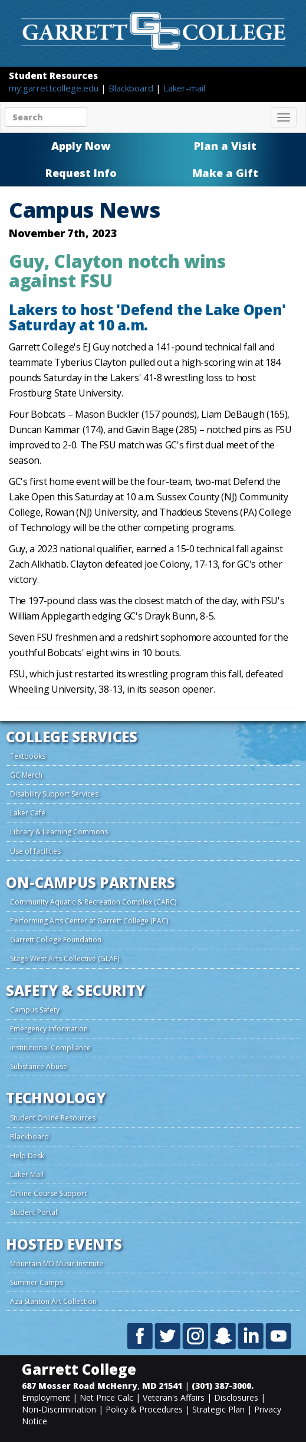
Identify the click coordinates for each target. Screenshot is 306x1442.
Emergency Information (49, 1029)
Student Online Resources (53, 1118)
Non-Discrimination (59, 1409)
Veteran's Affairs (174, 1397)
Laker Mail (27, 1174)
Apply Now (80, 146)
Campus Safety (35, 1010)
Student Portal (33, 1212)
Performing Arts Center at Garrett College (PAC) (89, 921)
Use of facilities (35, 851)
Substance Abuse (38, 1066)
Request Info (81, 173)
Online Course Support (48, 1193)
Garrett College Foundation (55, 940)
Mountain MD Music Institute (56, 1264)
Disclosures (236, 1397)
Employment (46, 1397)
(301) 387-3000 (221, 1385)
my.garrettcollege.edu (55, 88)
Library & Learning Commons (59, 832)
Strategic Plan (218, 1409)
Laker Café (27, 813)
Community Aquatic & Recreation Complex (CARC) (93, 902)
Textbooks (27, 756)
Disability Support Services (54, 794)
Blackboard (132, 88)
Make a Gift (225, 173)
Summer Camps (36, 1282)
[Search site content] (46, 117)
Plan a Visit (225, 146)
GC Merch (26, 775)
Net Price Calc (106, 1397)
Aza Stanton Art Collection (53, 1301)
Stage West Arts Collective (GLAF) (64, 958)
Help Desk (27, 1156)
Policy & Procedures (144, 1409)
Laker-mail (184, 88)
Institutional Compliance (50, 1048)
